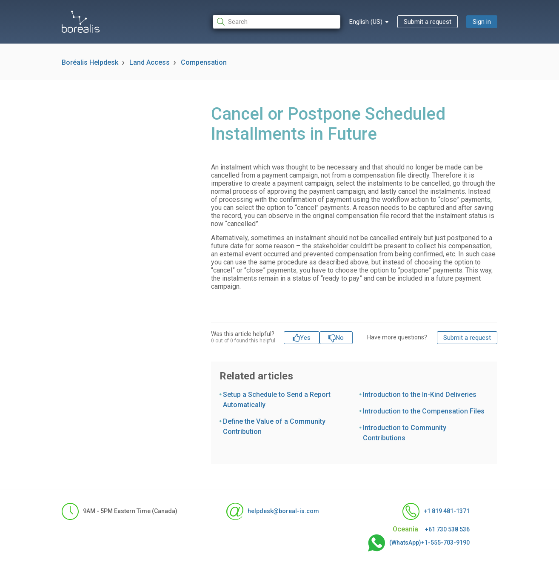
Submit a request (427, 22)
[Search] (276, 22)
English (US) (366, 22)
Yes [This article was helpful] (305, 338)
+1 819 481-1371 (436, 511)
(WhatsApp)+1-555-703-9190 (419, 542)
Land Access (149, 62)
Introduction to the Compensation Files (424, 411)
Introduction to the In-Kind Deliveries (419, 394)
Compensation (204, 62)
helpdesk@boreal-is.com (272, 511)
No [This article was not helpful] (340, 338)
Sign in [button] (482, 22)
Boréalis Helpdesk (90, 62)
